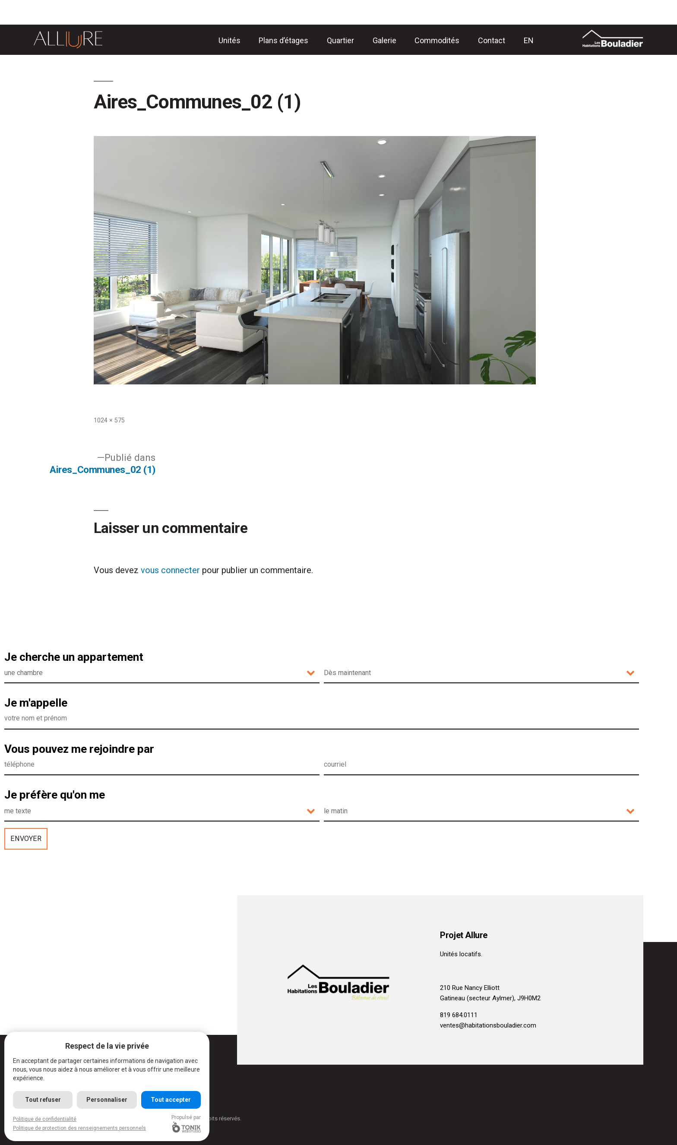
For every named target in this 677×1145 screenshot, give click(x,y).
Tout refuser (43, 1099)
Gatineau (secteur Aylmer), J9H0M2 (490, 998)
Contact (491, 40)
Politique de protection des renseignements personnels (79, 1128)
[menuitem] (529, 40)
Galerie (384, 40)
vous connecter (170, 570)
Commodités (436, 40)
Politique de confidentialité (44, 1119)
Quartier (340, 40)
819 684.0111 (459, 1015)
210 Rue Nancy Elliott (470, 988)
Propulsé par (186, 1123)
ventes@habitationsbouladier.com (488, 1025)
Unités (229, 40)
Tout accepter (171, 1099)
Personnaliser (106, 1099)
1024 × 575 (109, 420)
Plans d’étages (283, 40)
